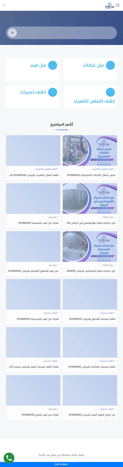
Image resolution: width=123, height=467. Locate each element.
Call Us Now (61, 464)
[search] (12, 36)
